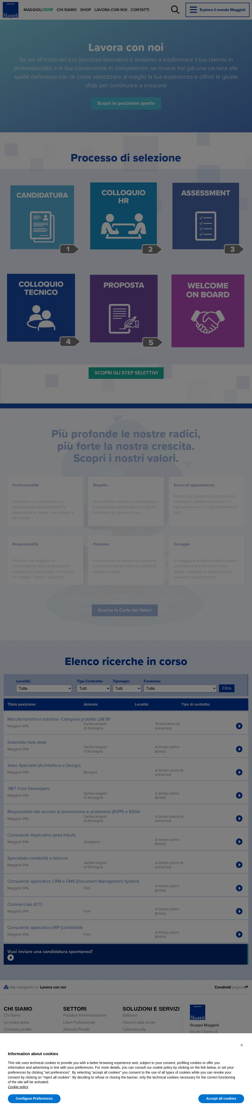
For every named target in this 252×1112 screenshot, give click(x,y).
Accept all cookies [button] (221, 1098)
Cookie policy (18, 1087)
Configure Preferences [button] (34, 1098)
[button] (242, 1045)
